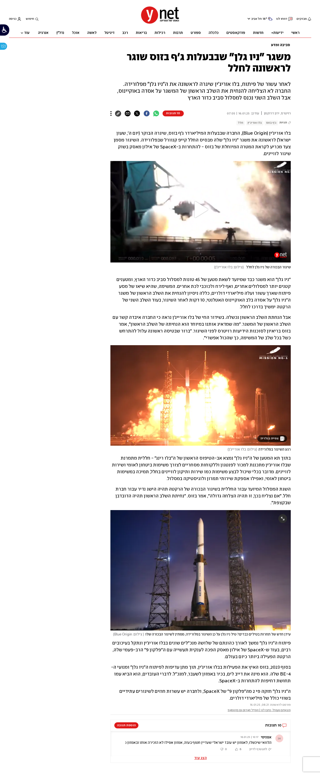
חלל (240, 122)
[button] (200, 209)
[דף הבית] (160, 23)
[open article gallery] (200, 395)
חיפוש (30, 19)
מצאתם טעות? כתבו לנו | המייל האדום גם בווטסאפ (259, 710)
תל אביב (256, 19)
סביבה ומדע (280, 45)
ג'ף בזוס (271, 122)
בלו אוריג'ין (255, 122)
